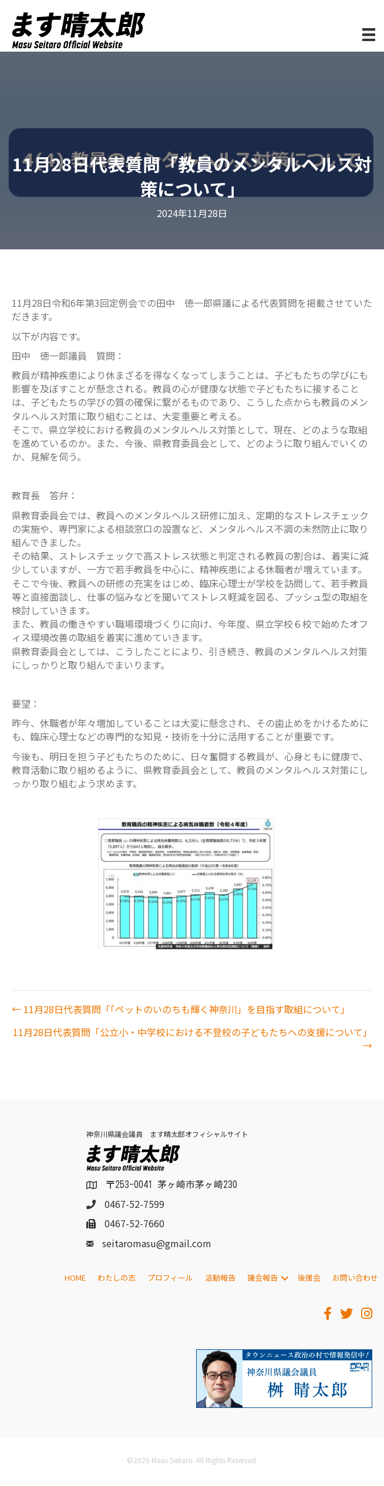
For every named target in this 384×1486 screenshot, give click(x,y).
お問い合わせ (355, 1277)
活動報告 (220, 1277)
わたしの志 (116, 1277)
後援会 (309, 1277)
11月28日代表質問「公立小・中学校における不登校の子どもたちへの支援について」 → (192, 1038)
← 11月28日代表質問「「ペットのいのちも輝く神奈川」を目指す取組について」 (181, 1009)
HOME (75, 1277)
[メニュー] (368, 34)
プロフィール (170, 1277)
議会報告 (262, 1277)
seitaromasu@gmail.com (156, 1243)
